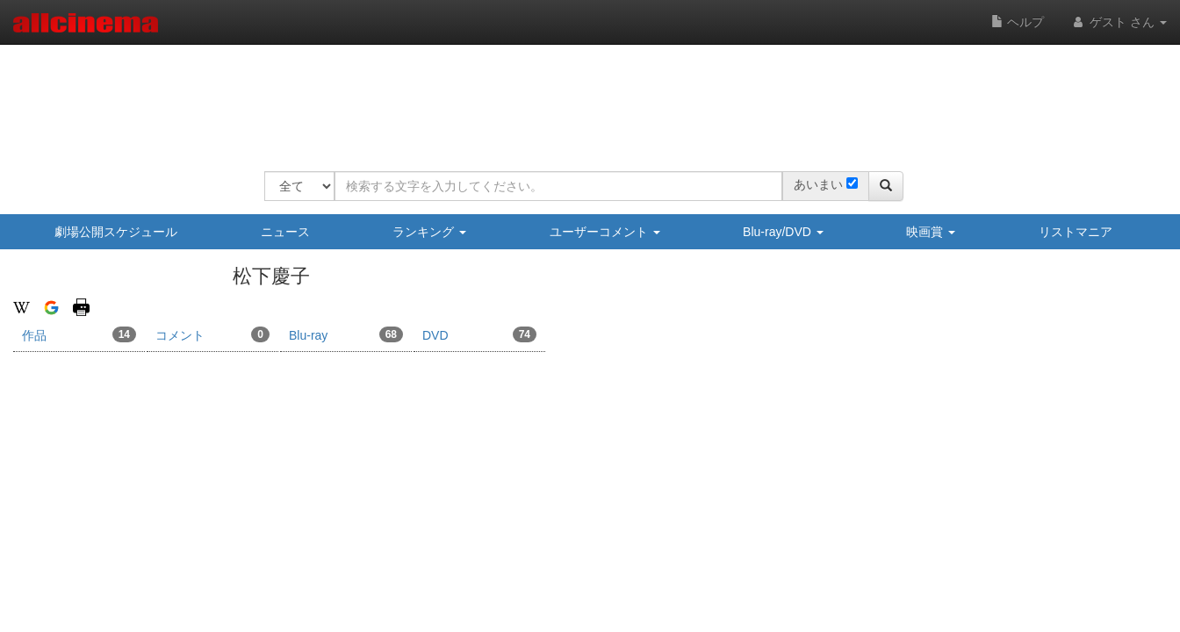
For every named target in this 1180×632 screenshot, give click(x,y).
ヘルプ (1017, 22)
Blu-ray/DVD (783, 232)
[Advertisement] (583, 96)
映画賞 (930, 232)
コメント (212, 334)
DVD (479, 334)
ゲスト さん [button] (1118, 22)
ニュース (285, 232)
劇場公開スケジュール (115, 232)
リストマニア (1075, 232)
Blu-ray (346, 334)
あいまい (818, 184)
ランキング (429, 232)
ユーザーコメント (605, 232)
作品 (79, 334)
